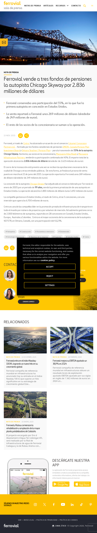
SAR (19, 520)
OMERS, (66, 147)
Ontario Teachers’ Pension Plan (36, 150)
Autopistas (10, 232)
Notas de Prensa (32, 6)
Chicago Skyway (37, 184)
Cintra (86, 237)
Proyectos (56, 237)
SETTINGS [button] (49, 285)
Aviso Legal (29, 520)
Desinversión (63, 232)
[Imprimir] (20, 135)
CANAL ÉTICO (59, 526)
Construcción (25, 232)
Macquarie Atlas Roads (66, 154)
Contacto (76, 6)
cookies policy (48, 260)
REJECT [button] (49, 276)
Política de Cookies (69, 520)
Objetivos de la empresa (38, 237)
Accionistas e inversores (44, 232)
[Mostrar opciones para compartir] (26, 135)
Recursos (60, 6)
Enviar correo (28, 302)
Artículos (48, 6)
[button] (84, 5)
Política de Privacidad (46, 520)
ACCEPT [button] (49, 266)
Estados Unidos (72, 237)
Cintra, (26, 143)
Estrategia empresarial (15, 237)
